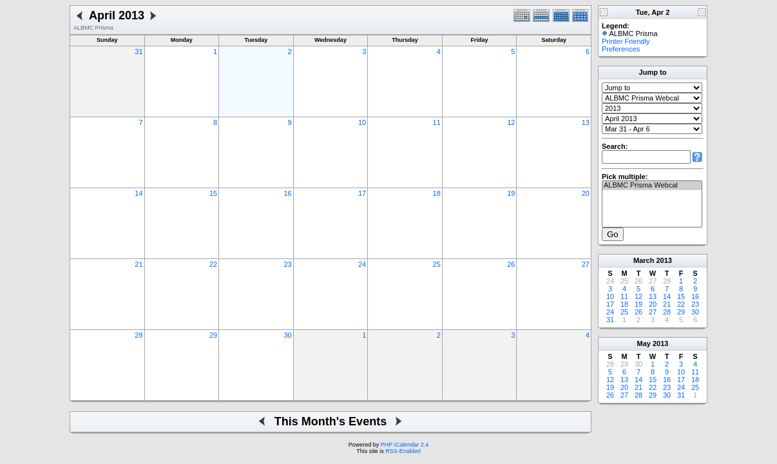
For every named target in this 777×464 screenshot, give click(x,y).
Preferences (621, 49)
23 (287, 264)
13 (586, 122)
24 (362, 264)
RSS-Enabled (403, 451)
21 (138, 264)
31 (138, 51)
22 (213, 264)
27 (586, 264)
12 (511, 122)
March (643, 260)
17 (362, 193)
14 (138, 193)
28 (138, 335)
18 (437, 193)
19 (511, 193)
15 (213, 193)
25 (437, 264)
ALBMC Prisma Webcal (652, 185)
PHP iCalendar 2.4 (404, 444)
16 (287, 193)
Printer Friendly (626, 41)
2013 (663, 260)
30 (287, 335)
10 (362, 122)
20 (586, 193)
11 (437, 122)
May (644, 343)
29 (213, 335)
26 (511, 264)
